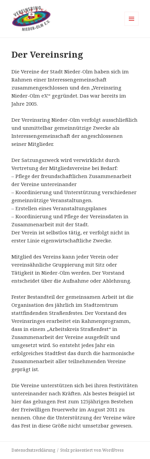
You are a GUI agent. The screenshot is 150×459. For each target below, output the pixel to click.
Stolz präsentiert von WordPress (92, 450)
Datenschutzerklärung (33, 450)
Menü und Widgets (132, 25)
